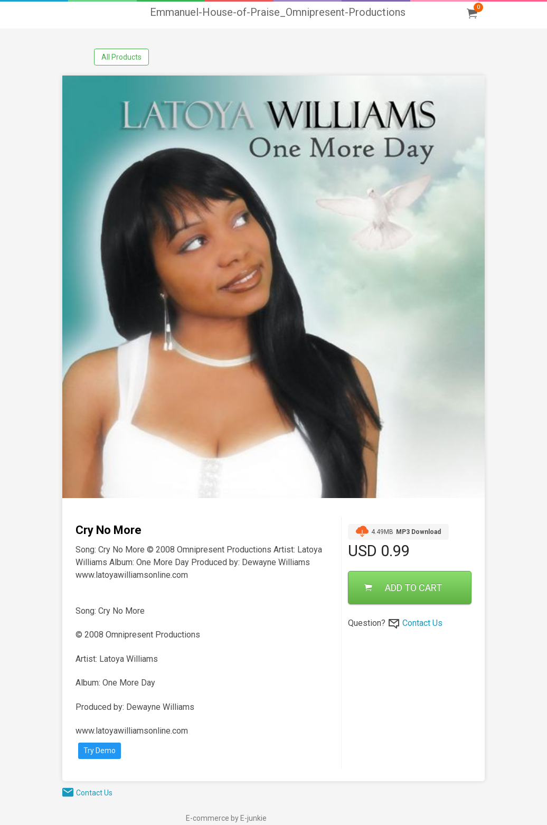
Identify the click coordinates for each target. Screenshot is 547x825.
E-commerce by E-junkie (226, 818)
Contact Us (422, 623)
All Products (121, 57)
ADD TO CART (403, 587)
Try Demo (99, 750)
